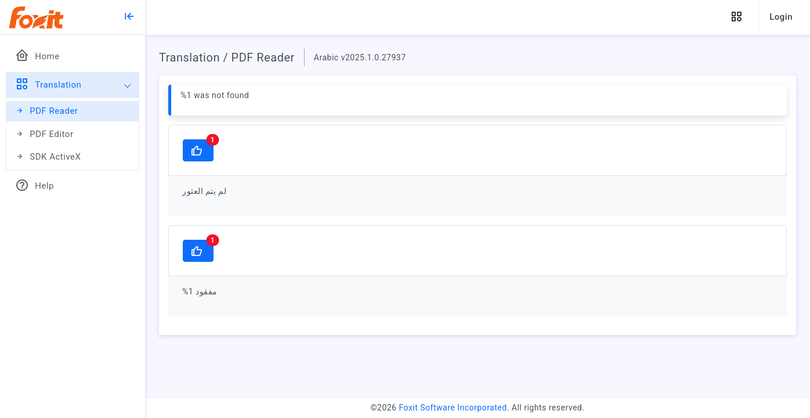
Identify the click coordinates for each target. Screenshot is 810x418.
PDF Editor (44, 134)
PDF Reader (46, 111)
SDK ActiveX (48, 157)
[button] (736, 17)
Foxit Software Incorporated (453, 407)
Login (781, 17)
